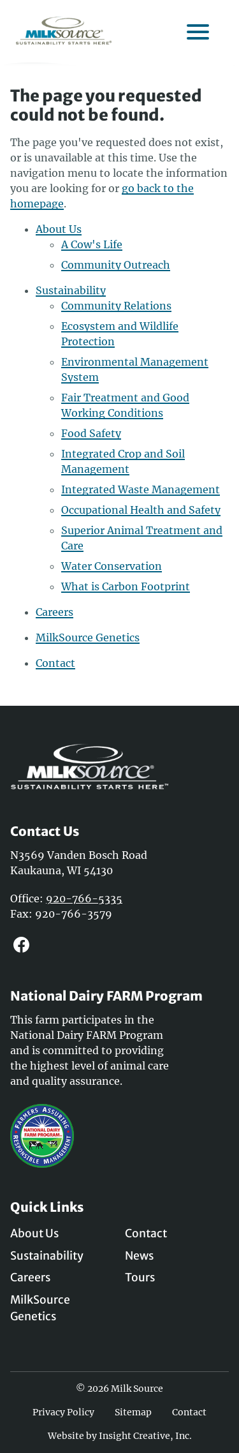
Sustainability (71, 290)
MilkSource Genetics (88, 637)
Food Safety (91, 433)
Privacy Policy (63, 1412)
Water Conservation (111, 566)
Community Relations (116, 305)
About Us (59, 229)
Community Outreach (115, 264)
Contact (55, 663)
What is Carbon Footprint (125, 586)
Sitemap (133, 1412)
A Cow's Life (91, 244)
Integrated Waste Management (140, 489)
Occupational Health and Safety (141, 509)
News (139, 1256)
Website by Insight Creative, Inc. (120, 1436)
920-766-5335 (84, 898)
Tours (140, 1277)
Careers (54, 612)
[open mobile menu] (197, 30)
